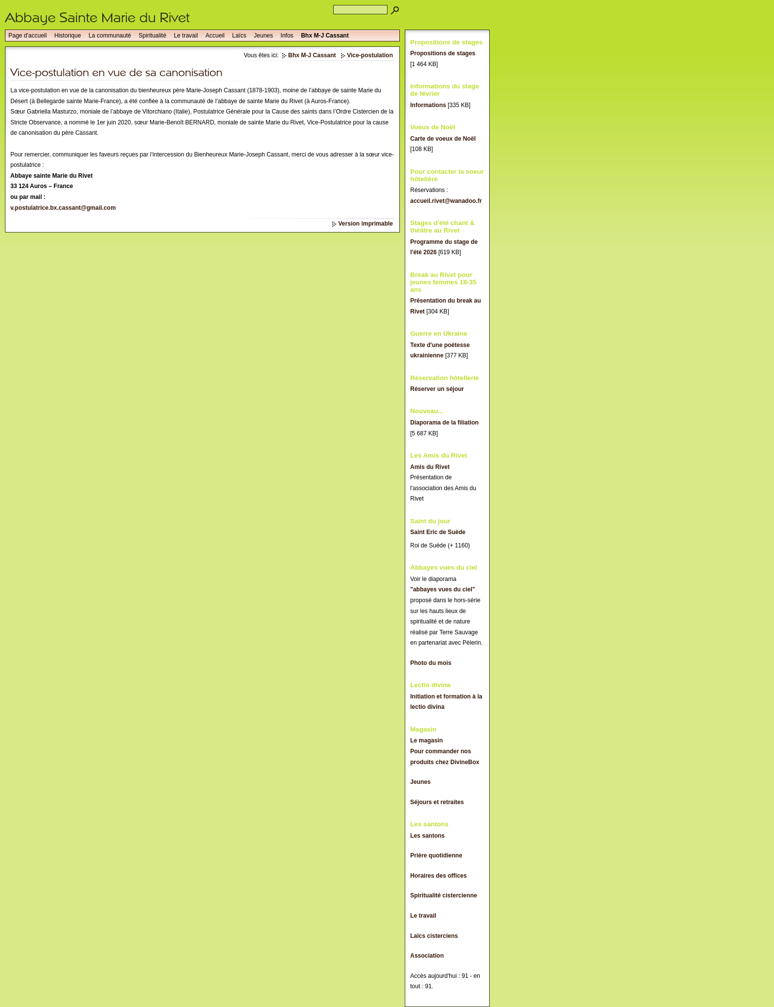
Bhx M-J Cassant (325, 35)
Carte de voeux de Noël (443, 138)
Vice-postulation (370, 55)
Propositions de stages (442, 53)
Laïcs (239, 35)
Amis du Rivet (430, 467)
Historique (67, 35)
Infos (286, 35)
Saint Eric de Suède (437, 532)
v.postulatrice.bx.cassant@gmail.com (63, 207)
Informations (428, 105)
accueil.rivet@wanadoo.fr (446, 200)
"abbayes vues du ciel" (442, 589)
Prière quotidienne (436, 855)
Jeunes (263, 35)
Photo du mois (430, 662)
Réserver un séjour (437, 389)
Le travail (186, 35)
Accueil (215, 35)
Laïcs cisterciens (434, 935)
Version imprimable (365, 223)
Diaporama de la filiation (444, 422)
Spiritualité (152, 35)
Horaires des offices (438, 875)
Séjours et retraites (437, 802)
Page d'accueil (27, 35)
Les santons (427, 835)
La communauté (109, 35)
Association (427, 955)
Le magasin (426, 740)
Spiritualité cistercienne (443, 895)
